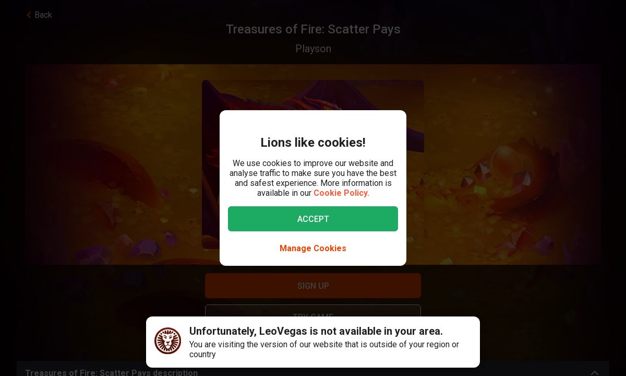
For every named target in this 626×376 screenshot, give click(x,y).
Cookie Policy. (341, 193)
